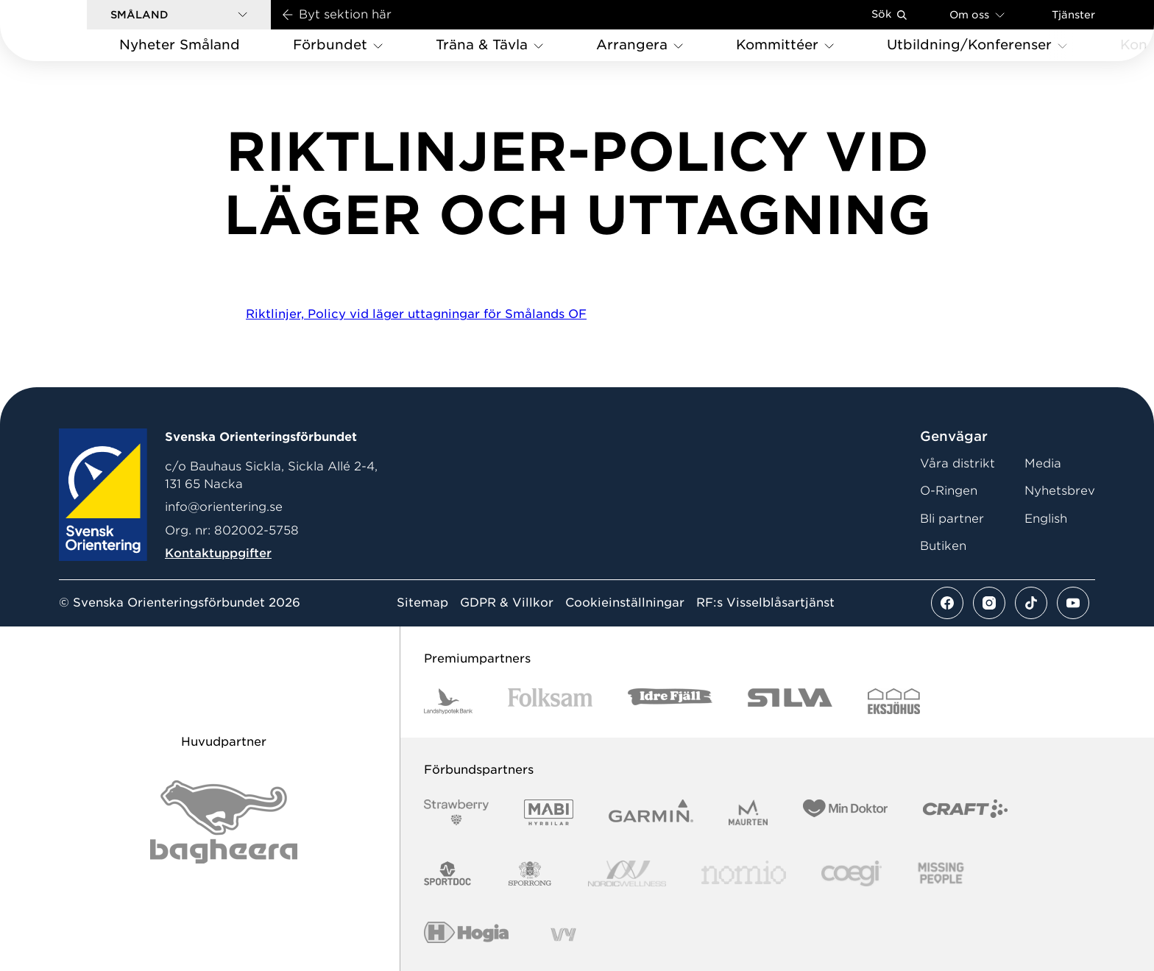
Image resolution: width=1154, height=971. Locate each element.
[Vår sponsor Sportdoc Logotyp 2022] (448, 873)
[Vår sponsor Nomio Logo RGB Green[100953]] (743, 873)
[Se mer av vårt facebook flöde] (947, 603)
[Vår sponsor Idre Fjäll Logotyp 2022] (670, 701)
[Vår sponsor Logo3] (851, 873)
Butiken (943, 546)
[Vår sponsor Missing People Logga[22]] (941, 873)
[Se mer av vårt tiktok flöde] (1031, 603)
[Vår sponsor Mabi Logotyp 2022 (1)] (548, 812)
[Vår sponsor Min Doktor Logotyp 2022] (845, 812)
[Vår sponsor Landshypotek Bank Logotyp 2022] (448, 701)
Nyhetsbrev (1059, 491)
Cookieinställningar (624, 603)
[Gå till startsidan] (67, 30)
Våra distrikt (957, 463)
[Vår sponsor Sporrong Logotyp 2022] (530, 873)
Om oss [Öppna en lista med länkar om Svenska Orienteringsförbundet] (977, 14)
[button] (179, 14)
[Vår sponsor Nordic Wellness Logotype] (627, 873)
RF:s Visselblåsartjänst (765, 603)
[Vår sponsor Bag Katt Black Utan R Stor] (223, 822)
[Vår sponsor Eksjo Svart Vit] (894, 701)
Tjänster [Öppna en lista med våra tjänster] (1073, 15)
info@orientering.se (224, 507)
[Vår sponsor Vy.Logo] (563, 934)
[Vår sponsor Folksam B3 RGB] (550, 701)
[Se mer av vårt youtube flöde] (1073, 603)
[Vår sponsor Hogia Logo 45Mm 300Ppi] (466, 934)
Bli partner (952, 519)
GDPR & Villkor (506, 603)
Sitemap (422, 603)
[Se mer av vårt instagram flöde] (989, 603)
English (1045, 519)
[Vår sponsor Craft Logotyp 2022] (965, 812)
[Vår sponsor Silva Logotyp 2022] (790, 701)
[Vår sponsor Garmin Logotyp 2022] (651, 812)
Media (1042, 463)
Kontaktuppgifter (218, 553)
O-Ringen (948, 491)
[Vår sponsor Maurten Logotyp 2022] (748, 812)
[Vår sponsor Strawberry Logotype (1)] (456, 812)
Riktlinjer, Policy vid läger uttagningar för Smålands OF (416, 314)
